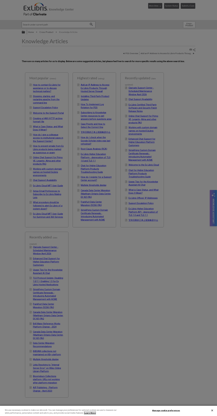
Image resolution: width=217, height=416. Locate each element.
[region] (108, 411)
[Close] (212, 410)
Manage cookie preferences (166, 410)
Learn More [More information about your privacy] (90, 413)
